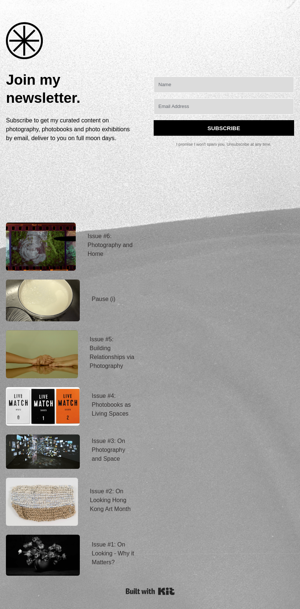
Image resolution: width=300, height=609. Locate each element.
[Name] (224, 85)
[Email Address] (224, 106)
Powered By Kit (150, 591)
